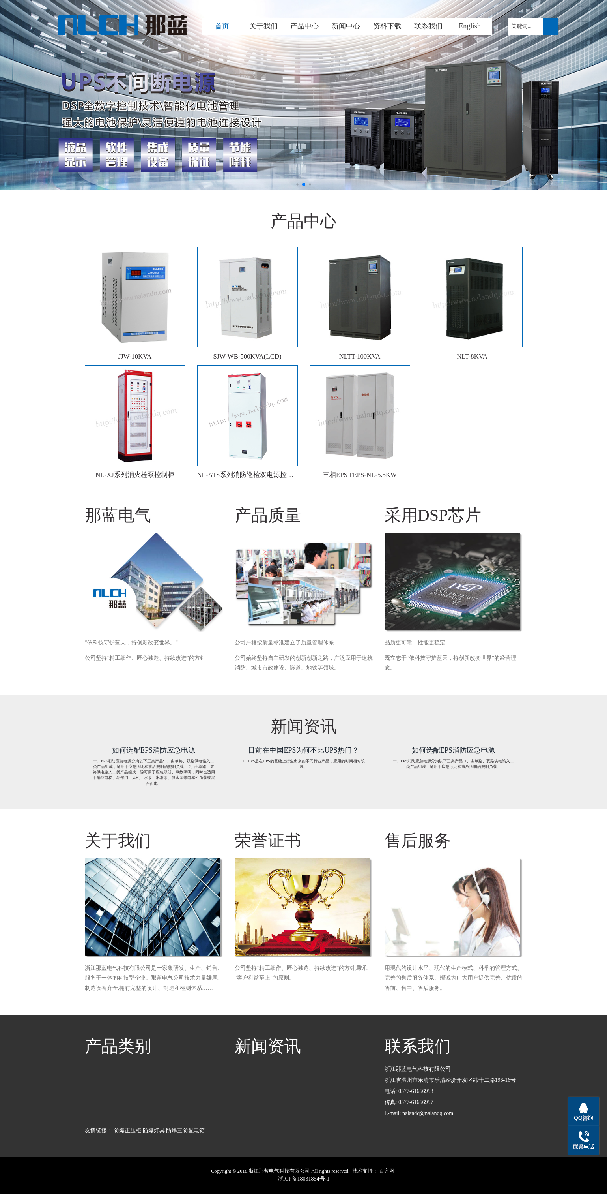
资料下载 (387, 26)
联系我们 (428, 26)
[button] (297, 184)
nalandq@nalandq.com (427, 1113)
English (470, 26)
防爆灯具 (154, 1131)
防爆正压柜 (127, 1131)
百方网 (386, 1171)
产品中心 (304, 26)
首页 (222, 26)
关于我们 (263, 26)
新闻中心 (346, 26)
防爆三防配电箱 (185, 1131)
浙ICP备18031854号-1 (303, 1179)
